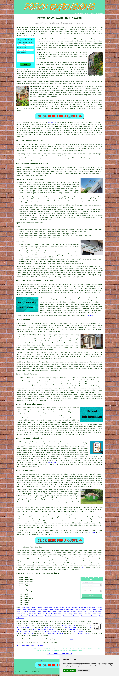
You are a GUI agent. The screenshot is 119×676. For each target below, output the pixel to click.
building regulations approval (51, 90)
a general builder (84, 633)
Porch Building (21, 614)
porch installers (85, 128)
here (82, 567)
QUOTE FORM (52, 462)
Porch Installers (45, 608)
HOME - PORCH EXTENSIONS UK (59, 654)
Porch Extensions (36, 616)
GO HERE (92, 532)
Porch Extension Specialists (61, 610)
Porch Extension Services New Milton (37, 573)
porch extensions (45, 132)
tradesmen (66, 623)
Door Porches (80, 610)
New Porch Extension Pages (27, 660)
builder (53, 39)
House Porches (71, 608)
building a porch (22, 31)
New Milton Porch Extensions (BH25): (30, 27)
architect (73, 45)
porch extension (37, 29)
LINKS (81, 13)
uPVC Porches (43, 610)
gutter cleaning (68, 625)
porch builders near (74, 432)
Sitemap (17, 660)
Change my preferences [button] (82, 670)
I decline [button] (72, 670)
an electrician (70, 627)
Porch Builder (21, 616)
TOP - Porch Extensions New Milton (29, 646)
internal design (79, 62)
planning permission (23, 69)
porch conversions (69, 452)
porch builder (26, 83)
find (21, 551)
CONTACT (92, 13)
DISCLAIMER (99, 13)
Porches (90, 315)
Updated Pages (39, 660)
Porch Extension (96, 612)
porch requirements (75, 460)
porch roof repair (23, 146)
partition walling (52, 631)
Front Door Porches (28, 608)
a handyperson (72, 629)
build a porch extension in (34, 420)
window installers (23, 631)
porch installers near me (44, 426)
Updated (52, 660)
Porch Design (59, 608)
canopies (61, 167)
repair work (71, 154)
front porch (77, 380)
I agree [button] (66, 670)
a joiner (48, 627)
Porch (18, 122)
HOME (76, 13)
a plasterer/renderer (55, 633)
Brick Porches (29, 612)
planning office (61, 81)
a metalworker (27, 633)
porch (60, 100)
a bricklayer (79, 631)
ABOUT (86, 13)
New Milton (52, 122)
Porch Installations (87, 608)
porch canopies (21, 458)
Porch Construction (44, 612)
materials (77, 54)
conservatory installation (43, 629)
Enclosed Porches (30, 610)
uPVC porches (34, 458)
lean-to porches (62, 454)
